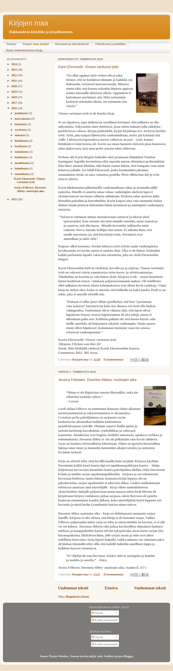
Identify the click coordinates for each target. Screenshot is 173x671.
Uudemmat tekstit (73, 588)
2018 (14, 97)
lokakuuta (21, 124)
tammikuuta (22, 174)
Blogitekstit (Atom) (77, 596)
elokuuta (20, 135)
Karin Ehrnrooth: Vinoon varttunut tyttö (88, 67)
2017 (14, 102)
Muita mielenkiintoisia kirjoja (24, 50)
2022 (14, 75)
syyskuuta (21, 129)
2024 (14, 64)
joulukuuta (22, 113)
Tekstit (97, 613)
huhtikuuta (22, 157)
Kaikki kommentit (104, 620)
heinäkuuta (22, 140)
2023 (14, 69)
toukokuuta (22, 151)
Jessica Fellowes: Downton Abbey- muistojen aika (97, 380)
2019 (14, 91)
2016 (14, 108)
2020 (14, 86)
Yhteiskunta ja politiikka (110, 44)
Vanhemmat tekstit (150, 588)
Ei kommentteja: (114, 359)
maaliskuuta (22, 163)
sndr (100, 656)
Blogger (128, 656)
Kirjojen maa (28, 23)
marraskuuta (23, 118)
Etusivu (11, 44)
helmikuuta (22, 168)
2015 (14, 199)
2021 (14, 80)
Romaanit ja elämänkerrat (72, 44)
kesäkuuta (21, 146)
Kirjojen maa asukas (35, 44)
